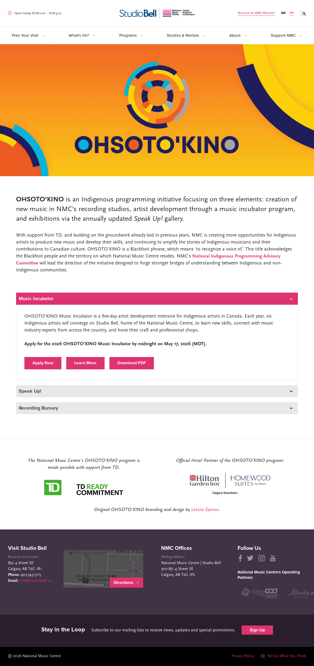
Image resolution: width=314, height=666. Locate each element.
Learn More (85, 363)
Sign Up (257, 630)
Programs (131, 35)
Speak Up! (156, 391)
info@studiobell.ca (36, 581)
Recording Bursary (156, 408)
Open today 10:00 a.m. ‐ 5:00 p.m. (38, 13)
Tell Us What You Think (283, 656)
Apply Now (42, 363)
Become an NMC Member (256, 13)
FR (291, 13)
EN (283, 13)
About (238, 35)
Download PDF (131, 363)
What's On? (82, 35)
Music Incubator (156, 298)
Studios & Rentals (186, 35)
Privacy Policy (242, 656)
